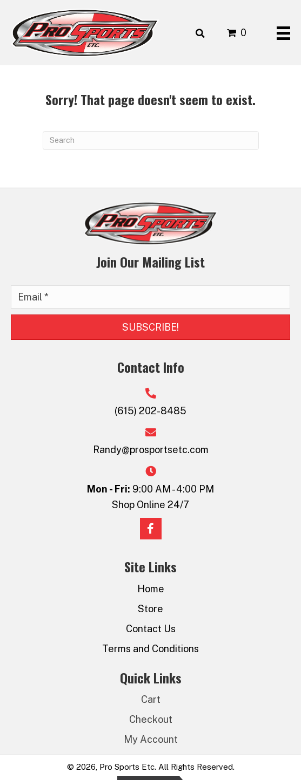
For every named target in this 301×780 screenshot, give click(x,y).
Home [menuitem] (150, 588)
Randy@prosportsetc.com (151, 449)
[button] (150, 327)
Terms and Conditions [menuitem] (150, 648)
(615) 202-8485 (150, 410)
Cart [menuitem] (150, 699)
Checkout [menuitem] (150, 719)
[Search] (151, 140)
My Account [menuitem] (151, 739)
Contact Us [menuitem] (151, 628)
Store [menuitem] (150, 608)
